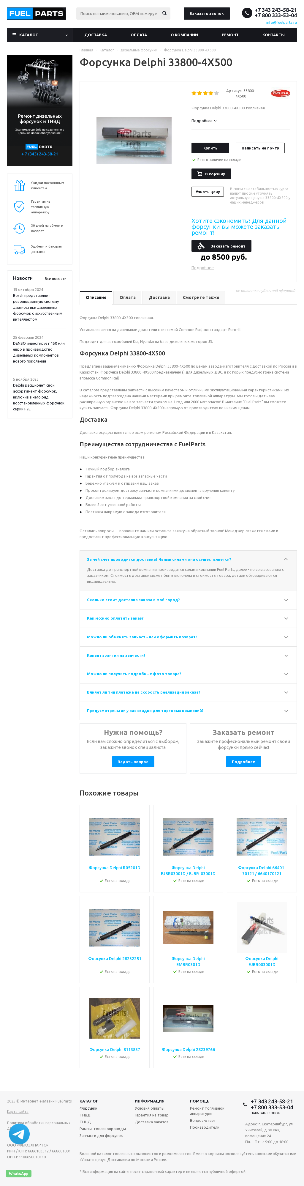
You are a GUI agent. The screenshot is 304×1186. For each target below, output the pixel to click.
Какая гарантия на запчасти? (116, 655)
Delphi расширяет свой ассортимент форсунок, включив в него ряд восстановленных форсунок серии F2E (38, 397)
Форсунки (88, 1108)
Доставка (95, 35)
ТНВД (85, 1115)
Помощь (200, 1101)
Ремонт (230, 35)
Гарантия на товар (152, 1115)
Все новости (55, 279)
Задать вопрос (133, 762)
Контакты (273, 35)
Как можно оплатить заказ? (115, 618)
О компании (184, 35)
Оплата (139, 35)
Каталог (28, 35)
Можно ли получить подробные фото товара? (134, 674)
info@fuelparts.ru (281, 22)
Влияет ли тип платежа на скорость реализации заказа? (143, 692)
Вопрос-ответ (203, 1120)
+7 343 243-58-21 (276, 9)
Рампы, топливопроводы (103, 1129)
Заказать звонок (207, 13)
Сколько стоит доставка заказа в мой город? (133, 600)
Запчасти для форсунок (101, 1135)
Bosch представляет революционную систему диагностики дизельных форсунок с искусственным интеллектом (37, 307)
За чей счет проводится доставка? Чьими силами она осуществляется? (159, 559)
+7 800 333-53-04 (276, 15)
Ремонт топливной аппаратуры (207, 1111)
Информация (149, 1101)
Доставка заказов (152, 1122)
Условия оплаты (149, 1108)
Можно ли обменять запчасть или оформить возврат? (142, 637)
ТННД (85, 1122)
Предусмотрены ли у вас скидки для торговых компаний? (145, 710)
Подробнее (202, 267)
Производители (204, 1127)
